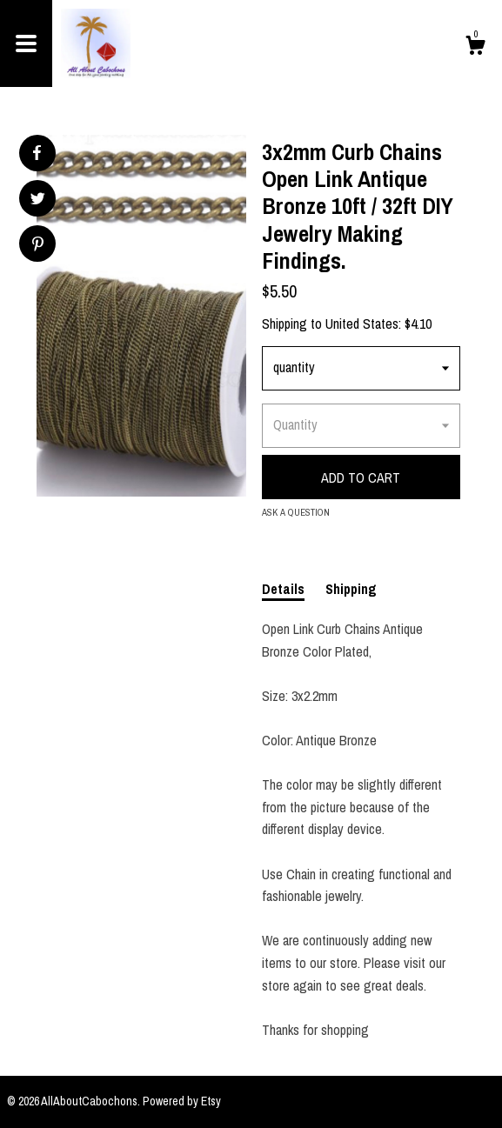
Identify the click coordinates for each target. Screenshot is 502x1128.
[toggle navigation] (26, 43)
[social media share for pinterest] (37, 246)
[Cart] (475, 48)
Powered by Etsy (182, 1101)
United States (361, 323)
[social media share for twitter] (37, 200)
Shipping (351, 588)
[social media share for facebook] (37, 153)
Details (283, 588)
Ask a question (296, 512)
